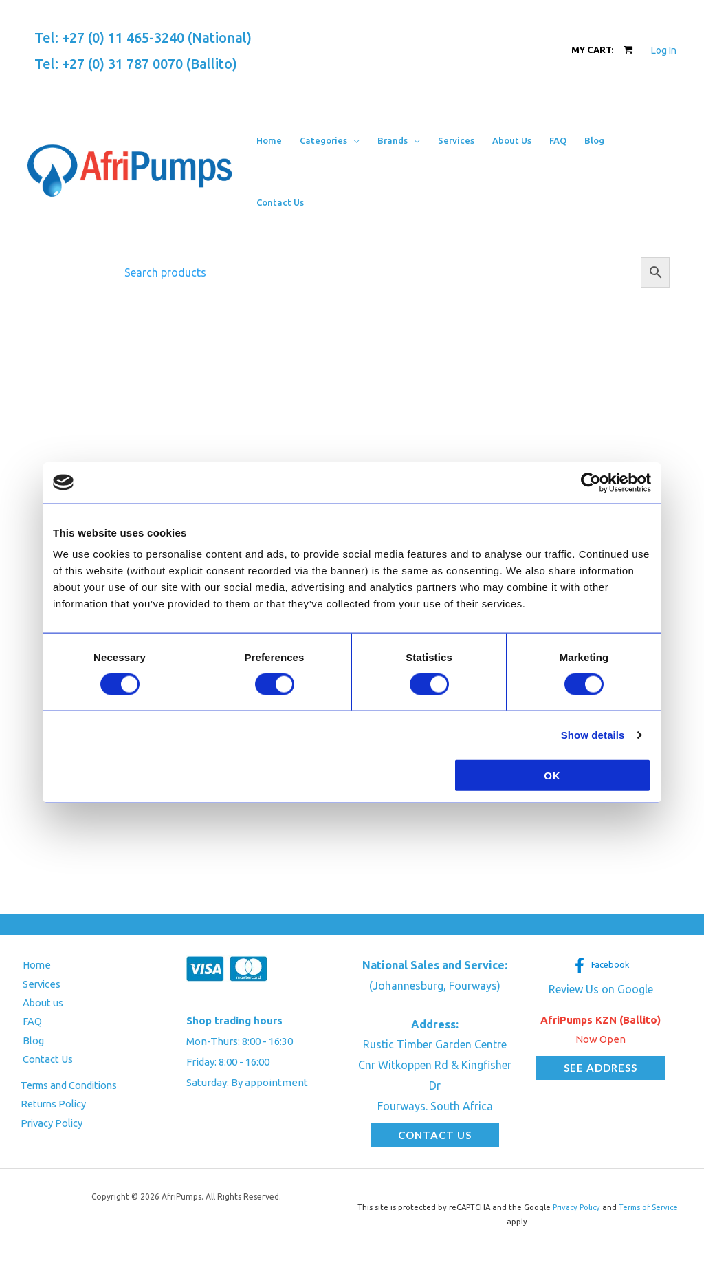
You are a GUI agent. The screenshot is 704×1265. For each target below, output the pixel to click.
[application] (353, 140)
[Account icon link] (663, 50)
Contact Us (46, 1060)
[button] (329, 140)
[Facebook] (600, 965)
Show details (593, 734)
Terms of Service (649, 1207)
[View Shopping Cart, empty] (601, 49)
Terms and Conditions (72, 1086)
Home (35, 965)
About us (41, 1003)
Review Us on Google (601, 989)
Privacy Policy (53, 1125)
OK (552, 775)
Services (40, 984)
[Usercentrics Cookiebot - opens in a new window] (591, 482)
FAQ (30, 1022)
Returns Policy (55, 1106)
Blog (31, 1041)
